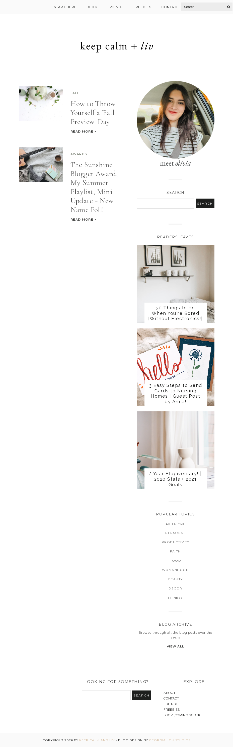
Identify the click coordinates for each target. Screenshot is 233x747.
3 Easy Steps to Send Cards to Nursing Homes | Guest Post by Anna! (175, 393)
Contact (170, 7)
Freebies (142, 7)
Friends (116, 7)
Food (175, 560)
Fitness (175, 597)
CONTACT (171, 698)
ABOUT (169, 693)
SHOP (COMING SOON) (182, 715)
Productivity (175, 542)
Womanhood (175, 570)
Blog (92, 7)
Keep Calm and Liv (97, 740)
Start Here (65, 7)
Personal (175, 533)
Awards (78, 154)
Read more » (83, 131)
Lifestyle (175, 523)
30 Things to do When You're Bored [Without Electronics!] (175, 313)
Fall (75, 93)
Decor (175, 588)
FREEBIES (172, 709)
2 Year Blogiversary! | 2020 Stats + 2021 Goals (175, 479)
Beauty (175, 579)
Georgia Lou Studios (170, 740)
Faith (175, 551)
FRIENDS (171, 704)
